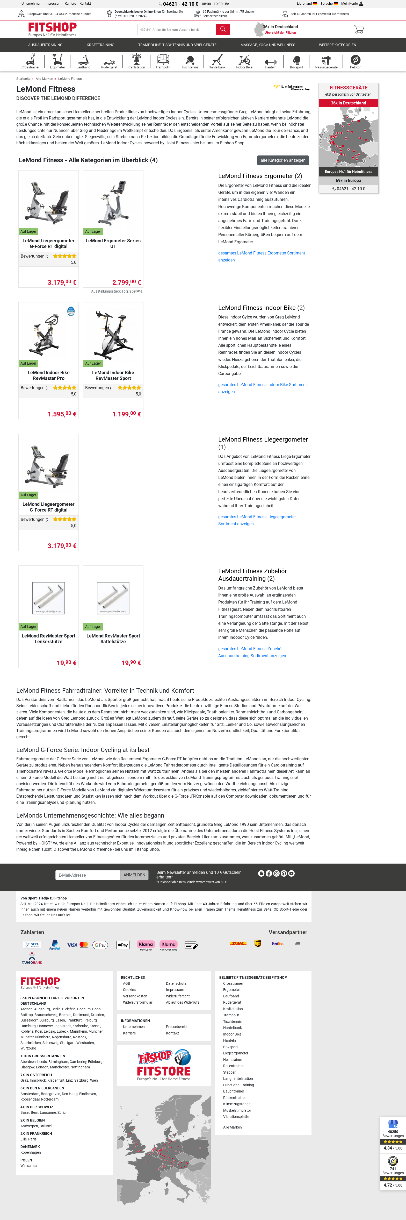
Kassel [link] (95, 1026)
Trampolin (231, 1015)
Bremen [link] (65, 1015)
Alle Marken (44, 81)
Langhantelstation (238, 1078)
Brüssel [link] (46, 1126)
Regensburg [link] (61, 1037)
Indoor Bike (232, 1034)
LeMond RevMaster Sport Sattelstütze (113, 641)
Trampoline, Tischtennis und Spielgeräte (177, 48)
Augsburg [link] (42, 1009)
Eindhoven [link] (87, 1094)
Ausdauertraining (45, 48)
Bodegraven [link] (50, 1094)
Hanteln (229, 1040)
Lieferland (307, 3)
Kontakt (85, 3)
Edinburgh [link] (96, 1062)
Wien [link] (94, 1080)
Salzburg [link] (81, 1080)
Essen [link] (60, 1020)
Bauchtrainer (233, 1091)
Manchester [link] (59, 1067)
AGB (126, 983)
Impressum (53, 3)
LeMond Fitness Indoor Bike (257, 310)
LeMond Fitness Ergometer (255, 178)
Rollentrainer (233, 1066)
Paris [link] (32, 1139)
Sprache (329, 3)
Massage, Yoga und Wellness (268, 48)
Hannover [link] (45, 1026)
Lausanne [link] (48, 1112)
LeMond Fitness (70, 81)
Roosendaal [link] (30, 1099)
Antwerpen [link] (29, 1126)
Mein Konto (352, 3)
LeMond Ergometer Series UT (113, 246)
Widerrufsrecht (178, 996)
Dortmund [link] (81, 1015)
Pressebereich (177, 1027)
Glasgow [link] (27, 1067)
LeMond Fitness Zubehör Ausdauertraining (252, 577)
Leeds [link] (42, 1062)
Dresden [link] (97, 1015)
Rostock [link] (79, 1037)
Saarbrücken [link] (30, 1043)
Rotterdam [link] (50, 1099)
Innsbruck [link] (38, 1080)
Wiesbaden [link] (85, 1043)
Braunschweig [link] (45, 1015)
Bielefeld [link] (69, 1009)
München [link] (96, 1031)
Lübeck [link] (62, 1031)
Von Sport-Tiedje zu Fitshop (43, 898)
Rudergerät (232, 1002)
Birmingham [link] (58, 1062)
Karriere (70, 3)
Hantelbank (232, 1028)
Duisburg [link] (46, 1020)
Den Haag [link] (70, 1094)
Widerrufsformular (138, 1002)
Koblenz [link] (26, 1031)
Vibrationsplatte (236, 1117)
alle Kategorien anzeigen (283, 162)
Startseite (23, 81)
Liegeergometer (235, 1053)
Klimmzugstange (236, 1104)
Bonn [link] (96, 1009)
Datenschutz (176, 983)
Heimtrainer (232, 1060)
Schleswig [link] (50, 1043)
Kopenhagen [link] (30, 1152)
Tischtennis (232, 1021)
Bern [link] (34, 1112)
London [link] (42, 1067)
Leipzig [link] (49, 1031)
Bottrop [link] (26, 1015)
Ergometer (231, 990)
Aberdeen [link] (28, 1062)
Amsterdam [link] (29, 1094)
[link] (348, 137)
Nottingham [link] (80, 1067)
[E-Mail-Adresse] (87, 875)
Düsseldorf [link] (29, 1020)
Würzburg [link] (28, 1048)
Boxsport (230, 1047)
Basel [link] (24, 1112)
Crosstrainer (233, 983)
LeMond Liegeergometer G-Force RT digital (49, 246)
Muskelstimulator (237, 1110)
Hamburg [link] (28, 1026)
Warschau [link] (28, 1166)
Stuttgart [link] (67, 1043)
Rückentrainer (234, 1098)
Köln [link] (38, 1031)
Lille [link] (23, 1139)
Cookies (129, 990)
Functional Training (238, 1085)
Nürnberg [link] (42, 1037)
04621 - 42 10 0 (348, 188)
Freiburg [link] (90, 1020)
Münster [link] (27, 1037)
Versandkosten (135, 996)
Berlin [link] (56, 1009)
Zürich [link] (62, 1112)
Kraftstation (233, 1009)
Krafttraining (100, 48)
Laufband (231, 996)
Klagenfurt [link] (55, 1080)
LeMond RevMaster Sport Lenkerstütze (48, 641)
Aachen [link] (26, 1009)
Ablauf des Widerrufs (182, 1002)
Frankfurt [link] (74, 1020)
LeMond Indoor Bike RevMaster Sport (113, 378)
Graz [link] (24, 1080)
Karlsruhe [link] (80, 1026)
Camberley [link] (78, 1062)
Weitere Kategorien (337, 48)
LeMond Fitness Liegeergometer (263, 442)
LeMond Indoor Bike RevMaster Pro (49, 378)
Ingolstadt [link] (62, 1026)
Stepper (229, 1072)
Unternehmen (31, 3)
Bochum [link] (84, 1009)
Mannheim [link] (78, 1031)
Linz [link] (69, 1080)
